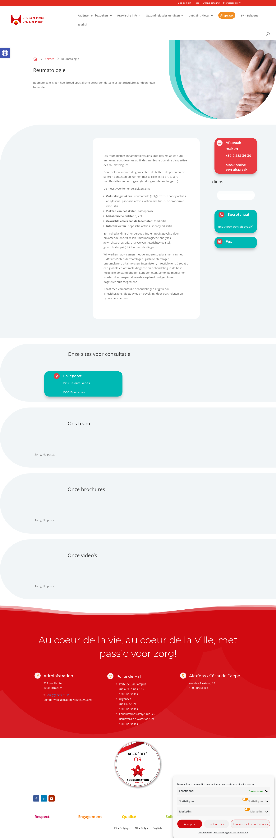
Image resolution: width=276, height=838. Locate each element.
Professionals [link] (230, 3)
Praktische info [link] (127, 15)
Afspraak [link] (226, 15)
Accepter (189, 829)
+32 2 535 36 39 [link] (238, 156)
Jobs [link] (197, 3)
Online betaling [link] (211, 3)
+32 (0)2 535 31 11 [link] (58, 695)
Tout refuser (216, 829)
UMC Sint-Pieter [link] (199, 15)
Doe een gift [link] (184, 3)
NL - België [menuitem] (142, 828)
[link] (5, 53)
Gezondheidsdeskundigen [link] (163, 15)
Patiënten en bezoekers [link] (92, 15)
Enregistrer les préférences (250, 829)
